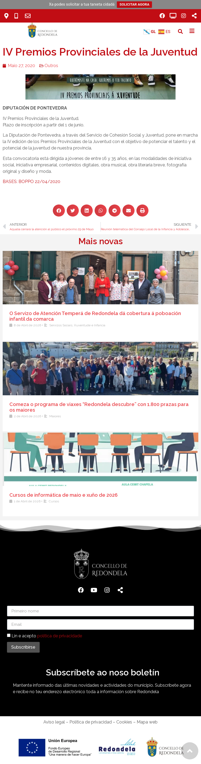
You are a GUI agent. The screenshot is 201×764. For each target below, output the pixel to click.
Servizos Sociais (128, 325)
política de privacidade (59, 635)
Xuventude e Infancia (157, 325)
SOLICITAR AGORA (134, 4)
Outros (50, 65)
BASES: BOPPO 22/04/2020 (30, 181)
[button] (180, 31)
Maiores (123, 416)
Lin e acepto (47, 635)
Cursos (122, 501)
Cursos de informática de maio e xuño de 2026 (131, 495)
